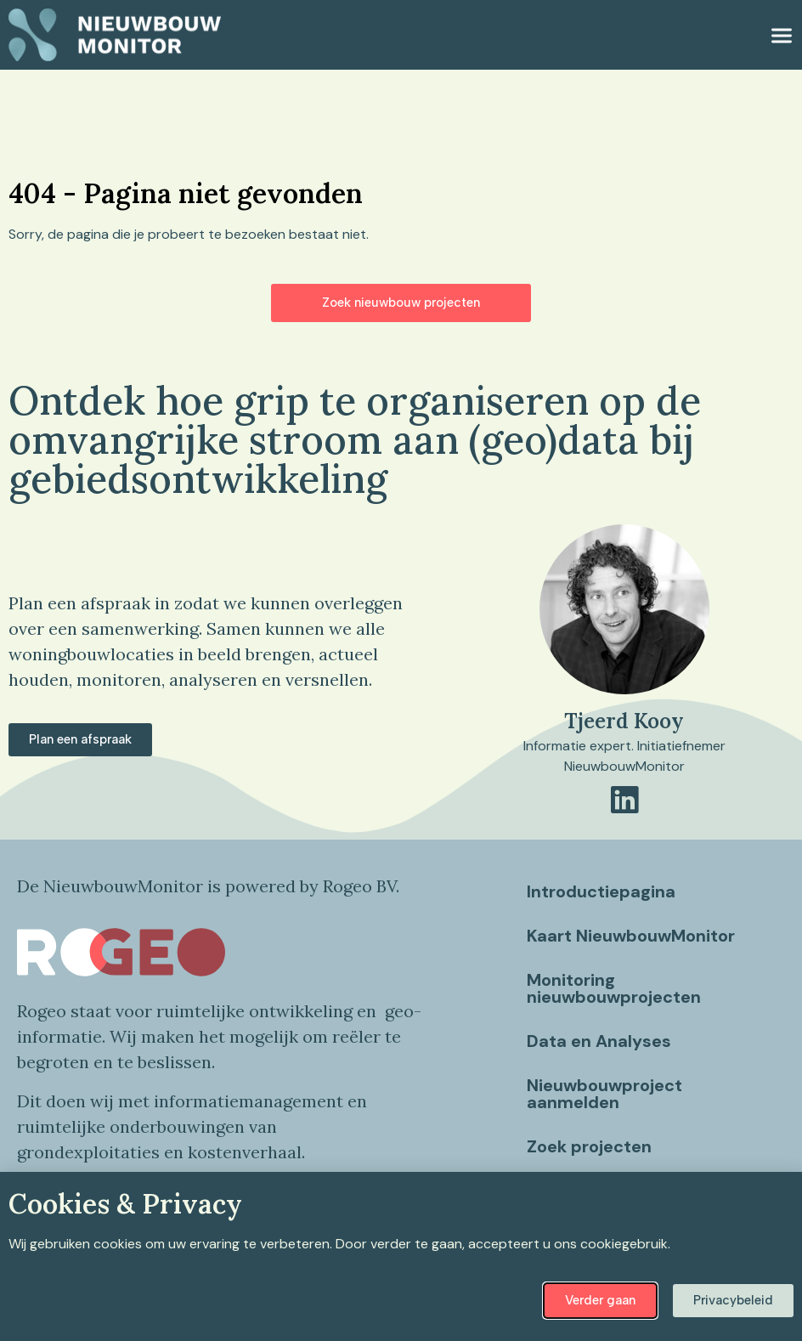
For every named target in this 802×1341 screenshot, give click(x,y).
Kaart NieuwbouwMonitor (632, 936)
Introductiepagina (602, 891)
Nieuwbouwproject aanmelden (606, 1093)
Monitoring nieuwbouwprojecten (615, 988)
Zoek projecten (590, 1146)
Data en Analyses (600, 1041)
